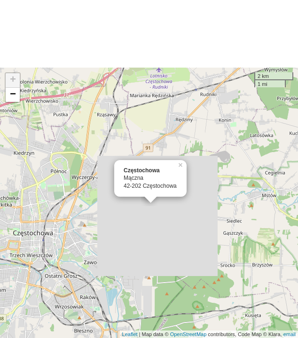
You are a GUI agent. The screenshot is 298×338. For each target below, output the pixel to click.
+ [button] (13, 80)
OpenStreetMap (188, 334)
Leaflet (130, 334)
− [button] (13, 95)
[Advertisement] (149, 34)
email (289, 334)
